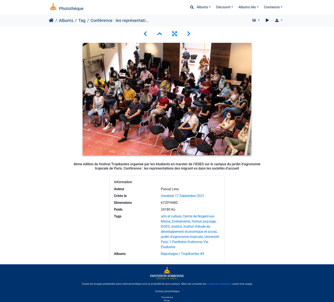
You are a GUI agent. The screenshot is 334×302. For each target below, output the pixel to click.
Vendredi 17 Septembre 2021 (182, 196)
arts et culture (171, 216)
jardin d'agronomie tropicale (182, 237)
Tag (81, 20)
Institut (176, 226)
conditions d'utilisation (219, 283)
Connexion (272, 7)
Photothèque (71, 8)
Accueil (51, 20)
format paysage (204, 221)
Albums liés (247, 7)
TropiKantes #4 (192, 254)
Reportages (169, 254)
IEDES (165, 226)
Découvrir (223, 7)
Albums (202, 7)
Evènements (181, 221)
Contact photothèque (167, 291)
